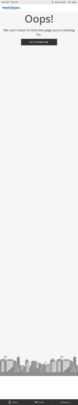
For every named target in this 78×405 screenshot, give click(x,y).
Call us (15, 402)
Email (41, 402)
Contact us (65, 402)
